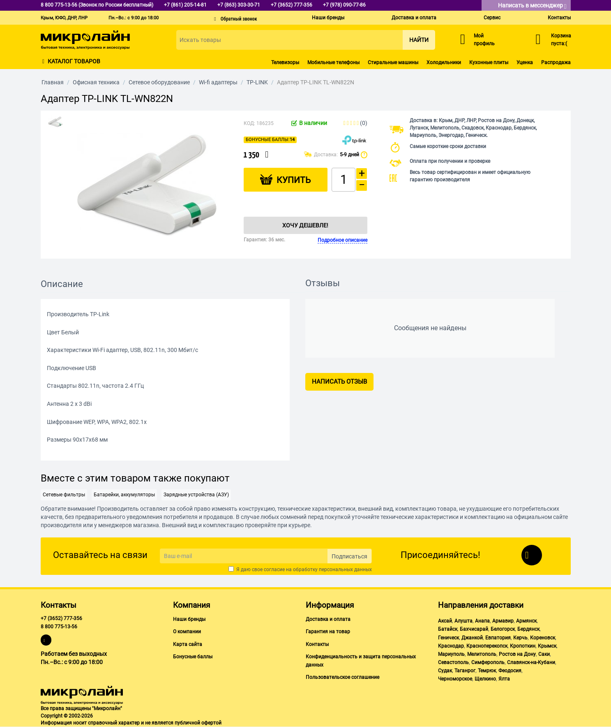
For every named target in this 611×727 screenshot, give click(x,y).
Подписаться (349, 556)
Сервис (492, 18)
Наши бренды (328, 18)
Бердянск (528, 629)
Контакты (559, 18)
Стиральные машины (393, 62)
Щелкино (485, 679)
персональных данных (345, 569)
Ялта (504, 679)
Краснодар (451, 646)
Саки (544, 654)
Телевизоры (285, 62)
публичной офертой (198, 723)
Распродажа (556, 62)
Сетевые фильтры (64, 495)
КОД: (249, 123)
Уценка (524, 62)
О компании (187, 631)
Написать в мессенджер (532, 6)
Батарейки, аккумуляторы (124, 495)
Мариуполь (451, 654)
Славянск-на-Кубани (531, 662)
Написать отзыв (339, 381)
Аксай (445, 621)
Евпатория (498, 638)
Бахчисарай (474, 629)
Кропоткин (522, 646)
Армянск (526, 621)
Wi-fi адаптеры (218, 82)
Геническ (448, 638)
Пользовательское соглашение (342, 677)
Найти (419, 40)
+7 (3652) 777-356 (61, 618)
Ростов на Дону (517, 654)
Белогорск (503, 629)
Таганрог (464, 671)
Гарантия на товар (328, 631)
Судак (445, 671)
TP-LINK (257, 82)
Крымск (547, 646)
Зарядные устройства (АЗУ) (196, 495)
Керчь (520, 638)
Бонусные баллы (192, 657)
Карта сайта (187, 644)
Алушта (463, 621)
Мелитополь (481, 654)
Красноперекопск (486, 646)
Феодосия (509, 671)
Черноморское (455, 679)
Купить (294, 180)
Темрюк (487, 671)
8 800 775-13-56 (59, 627)
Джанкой (472, 638)
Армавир (503, 621)
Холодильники (444, 62)
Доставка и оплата (414, 18)
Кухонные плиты (488, 62)
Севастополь (453, 662)
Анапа (482, 621)
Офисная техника (96, 82)
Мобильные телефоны (333, 62)
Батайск (447, 629)
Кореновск (542, 638)
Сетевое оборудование (159, 82)
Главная (53, 82)
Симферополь (488, 662)
